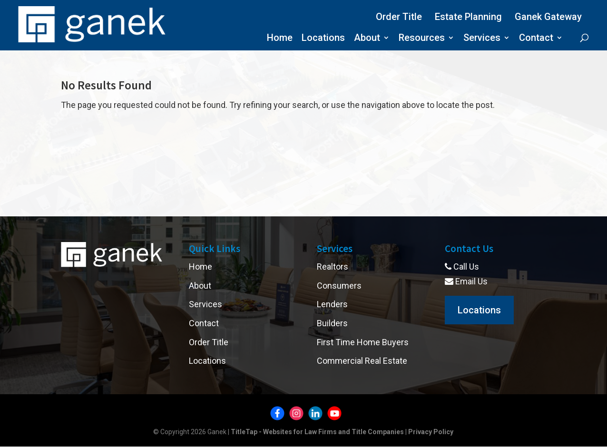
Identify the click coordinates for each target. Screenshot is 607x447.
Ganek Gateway (548, 16)
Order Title (399, 16)
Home (280, 38)
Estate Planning (468, 16)
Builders (332, 323)
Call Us (462, 267)
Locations (323, 38)
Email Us (466, 281)
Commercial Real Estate (362, 361)
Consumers (339, 286)
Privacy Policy (430, 432)
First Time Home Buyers (363, 342)
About (367, 38)
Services (481, 38)
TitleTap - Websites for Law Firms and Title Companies (317, 432)
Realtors (332, 267)
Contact (536, 38)
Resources (422, 38)
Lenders (332, 304)
